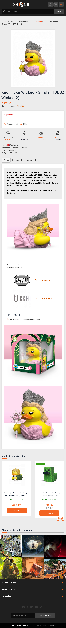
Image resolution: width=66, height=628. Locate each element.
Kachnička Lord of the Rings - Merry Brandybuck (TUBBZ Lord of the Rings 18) (17, 494)
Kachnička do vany (20, 148)
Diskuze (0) (17, 160)
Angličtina (12, 145)
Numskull (13, 150)
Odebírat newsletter (45, 615)
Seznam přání (11, 124)
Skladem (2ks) (50, 499)
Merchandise (15, 319)
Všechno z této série (43, 280)
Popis (6, 160)
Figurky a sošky (35, 319)
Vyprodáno (8, 115)
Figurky (25, 319)
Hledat (59, 11)
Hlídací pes (26, 124)
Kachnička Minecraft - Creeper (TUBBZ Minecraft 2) (49, 494)
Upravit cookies (36, 625)
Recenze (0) (31, 160)
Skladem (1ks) (18, 499)
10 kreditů (20, 106)
